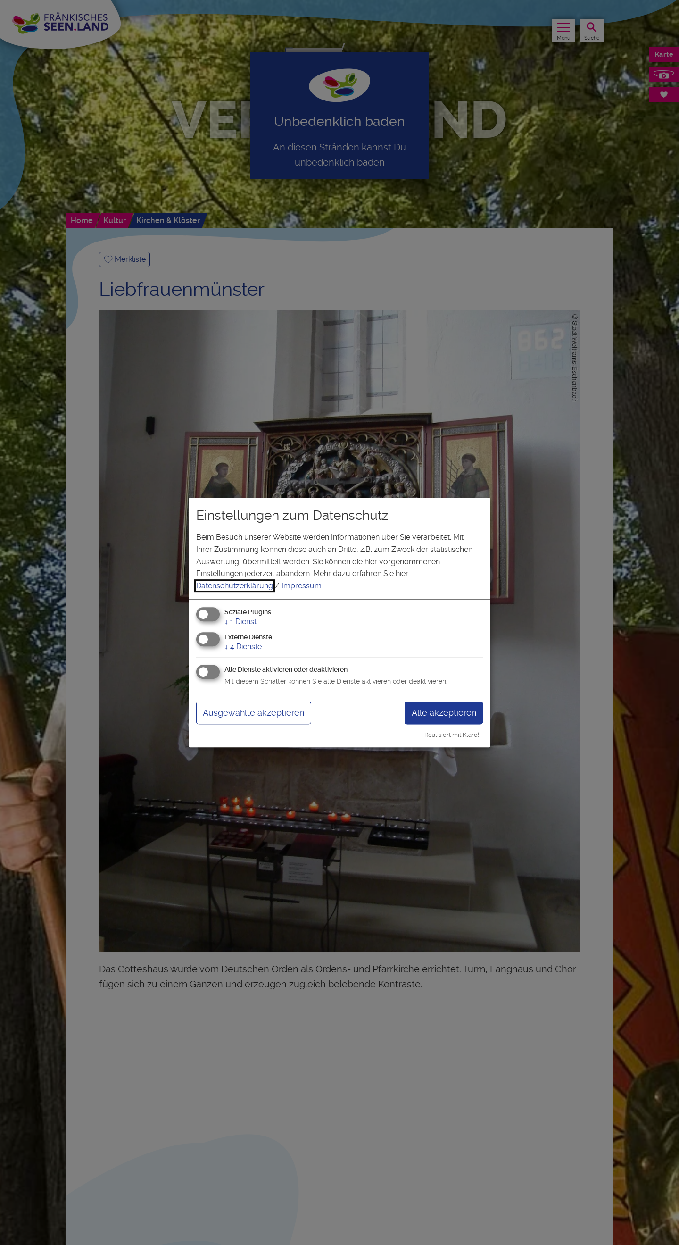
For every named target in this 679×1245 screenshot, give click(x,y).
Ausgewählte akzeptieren (253, 713)
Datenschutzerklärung (234, 585)
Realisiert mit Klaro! (451, 734)
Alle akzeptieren (444, 713)
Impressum (302, 585)
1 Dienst (240, 622)
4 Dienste (243, 646)
